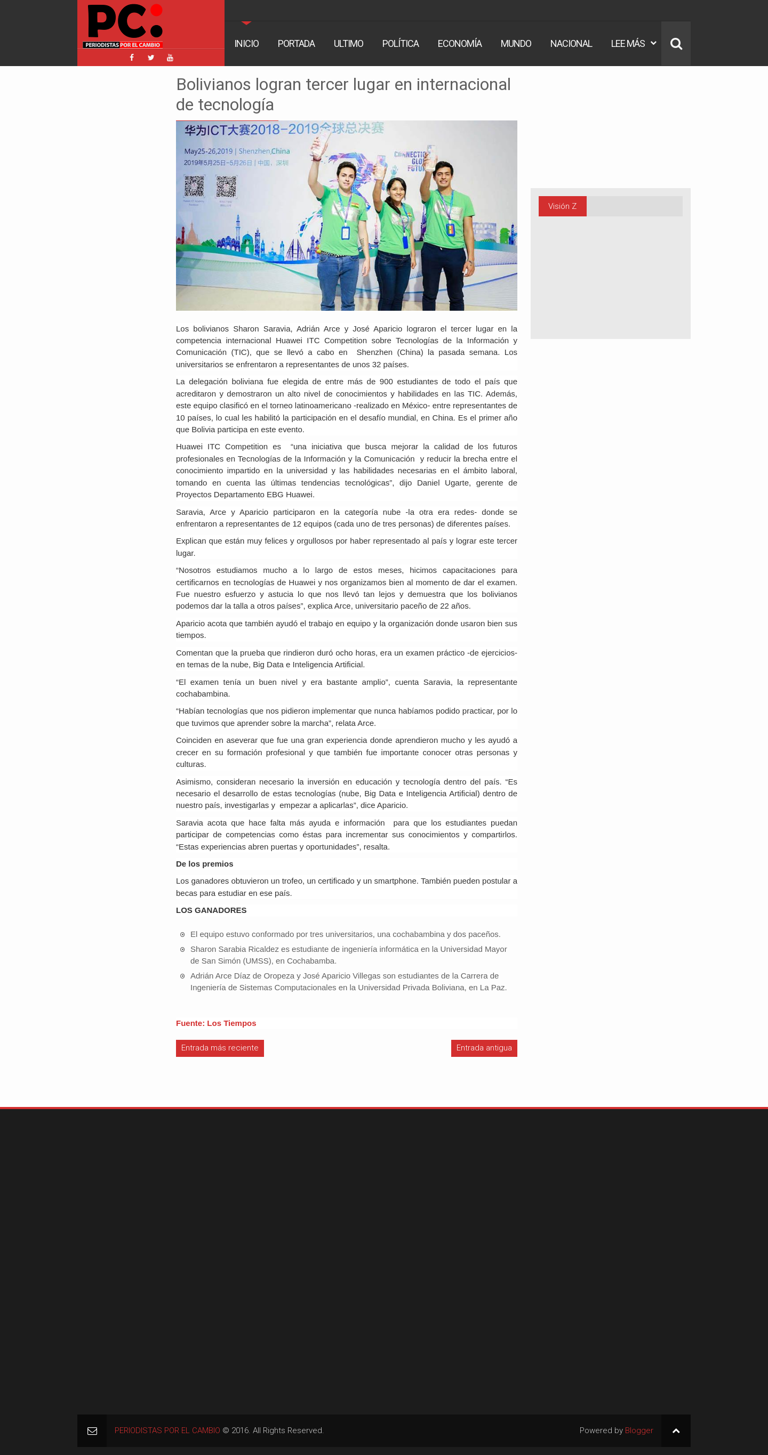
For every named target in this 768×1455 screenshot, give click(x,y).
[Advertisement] (109, 234)
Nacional (571, 43)
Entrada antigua (484, 1048)
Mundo (516, 43)
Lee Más (628, 43)
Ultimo (348, 43)
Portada (296, 43)
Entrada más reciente (220, 1048)
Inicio (246, 43)
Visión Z (562, 206)
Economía (460, 43)
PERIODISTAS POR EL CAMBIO (167, 1430)
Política (400, 43)
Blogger (639, 1430)
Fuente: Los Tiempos (216, 1023)
